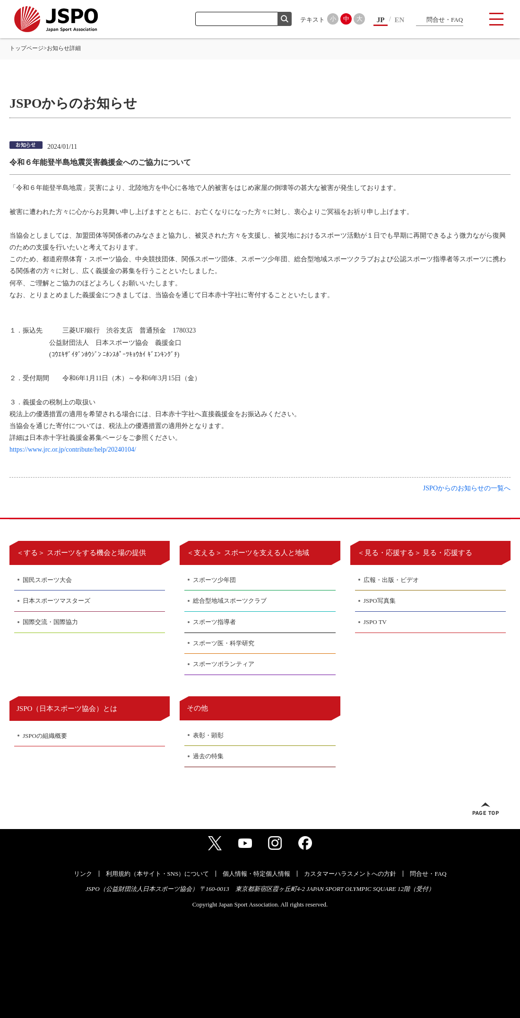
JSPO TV (375, 621)
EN (400, 20)
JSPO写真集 (380, 600)
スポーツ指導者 (214, 621)
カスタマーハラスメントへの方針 (350, 874)
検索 (284, 19)
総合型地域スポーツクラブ (230, 600)
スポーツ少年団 (214, 579)
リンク (83, 874)
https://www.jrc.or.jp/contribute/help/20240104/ (72, 449)
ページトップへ (485, 808)
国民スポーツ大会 (47, 579)
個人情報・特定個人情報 (256, 874)
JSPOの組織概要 (45, 735)
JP (381, 20)
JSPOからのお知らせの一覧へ (467, 488)
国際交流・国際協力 (50, 621)
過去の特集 (208, 756)
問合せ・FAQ (444, 19)
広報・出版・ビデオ (391, 579)
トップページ (26, 48)
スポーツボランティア (223, 663)
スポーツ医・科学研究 (223, 643)
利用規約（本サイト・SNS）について (157, 874)
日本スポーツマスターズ (56, 600)
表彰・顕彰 (208, 735)
